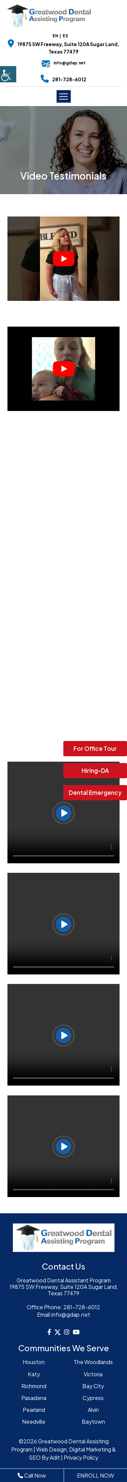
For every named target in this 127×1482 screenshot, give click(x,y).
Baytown (93, 1421)
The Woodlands (93, 1361)
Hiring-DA (95, 770)
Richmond (33, 1386)
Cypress (93, 1397)
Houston (34, 1361)
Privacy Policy (81, 1457)
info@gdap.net (64, 62)
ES (65, 35)
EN (55, 35)
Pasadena (33, 1397)
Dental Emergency (95, 792)
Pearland (34, 1409)
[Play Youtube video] (63, 258)
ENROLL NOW (95, 1475)
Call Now (32, 1475)
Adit (55, 1457)
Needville (33, 1421)
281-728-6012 (69, 79)
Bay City (93, 1386)
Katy (34, 1374)
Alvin (93, 1409)
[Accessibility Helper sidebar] (8, 74)
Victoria (93, 1374)
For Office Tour (95, 748)
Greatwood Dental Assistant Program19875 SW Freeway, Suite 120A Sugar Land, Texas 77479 (63, 1287)
